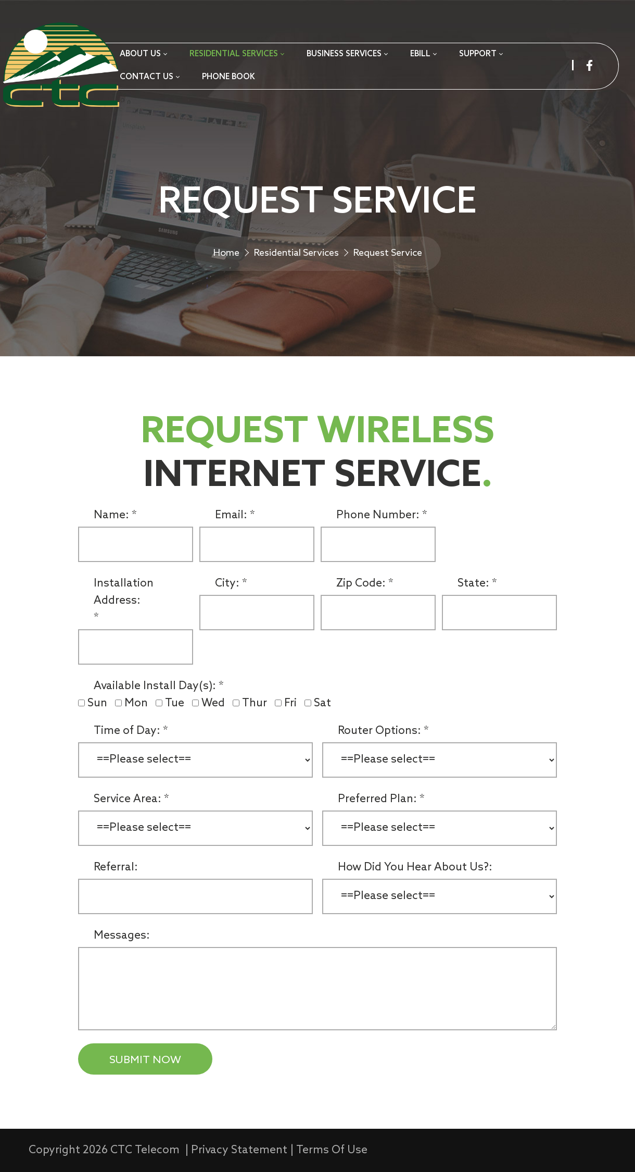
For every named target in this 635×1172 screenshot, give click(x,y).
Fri (291, 703)
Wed (214, 703)
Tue (176, 703)
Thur (256, 703)
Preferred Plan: (377, 799)
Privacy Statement (239, 1150)
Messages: (122, 935)
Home (226, 253)
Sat (322, 703)
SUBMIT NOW (145, 1060)
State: (473, 583)
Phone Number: (378, 515)
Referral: (116, 867)
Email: (231, 515)
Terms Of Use (331, 1150)
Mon (137, 703)
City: (227, 583)
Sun (98, 703)
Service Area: (127, 799)
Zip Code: (361, 583)
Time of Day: (127, 731)
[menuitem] (143, 54)
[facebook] (589, 65)
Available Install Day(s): (155, 686)
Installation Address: (124, 592)
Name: (111, 515)
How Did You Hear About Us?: (415, 867)
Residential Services (296, 253)
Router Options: (379, 731)
